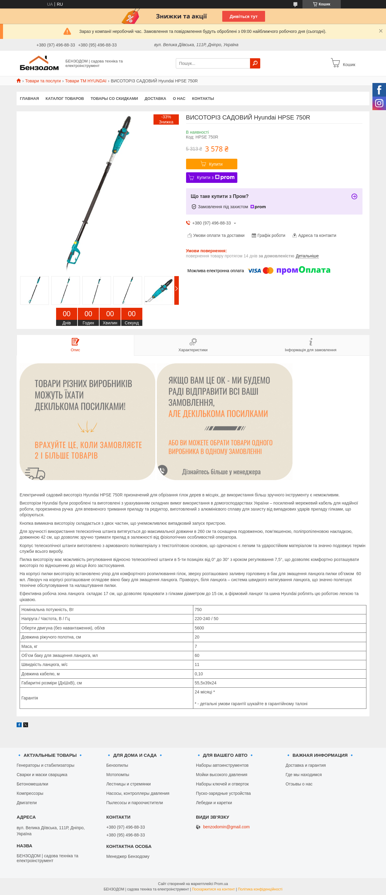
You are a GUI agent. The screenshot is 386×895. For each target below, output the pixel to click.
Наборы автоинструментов (222, 765)
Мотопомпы (117, 774)
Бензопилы (117, 765)
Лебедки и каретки (214, 802)
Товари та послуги (43, 80)
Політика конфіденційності (260, 889)
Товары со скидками (114, 98)
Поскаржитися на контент (213, 889)
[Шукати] (255, 63)
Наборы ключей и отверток (222, 784)
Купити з (216, 177)
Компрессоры (30, 793)
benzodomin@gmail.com (226, 827)
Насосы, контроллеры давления (137, 793)
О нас (179, 98)
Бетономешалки (32, 784)
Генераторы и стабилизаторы (45, 765)
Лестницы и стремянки (128, 784)
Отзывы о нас (299, 784)
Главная (29, 98)
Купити (216, 164)
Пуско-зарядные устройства (223, 793)
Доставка (155, 98)
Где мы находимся (304, 774)
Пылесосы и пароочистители (134, 802)
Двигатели (27, 802)
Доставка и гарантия (306, 765)
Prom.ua (221, 884)
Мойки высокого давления (221, 774)
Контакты (203, 98)
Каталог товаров (65, 98)
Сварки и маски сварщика (42, 774)
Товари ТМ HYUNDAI (85, 80)
